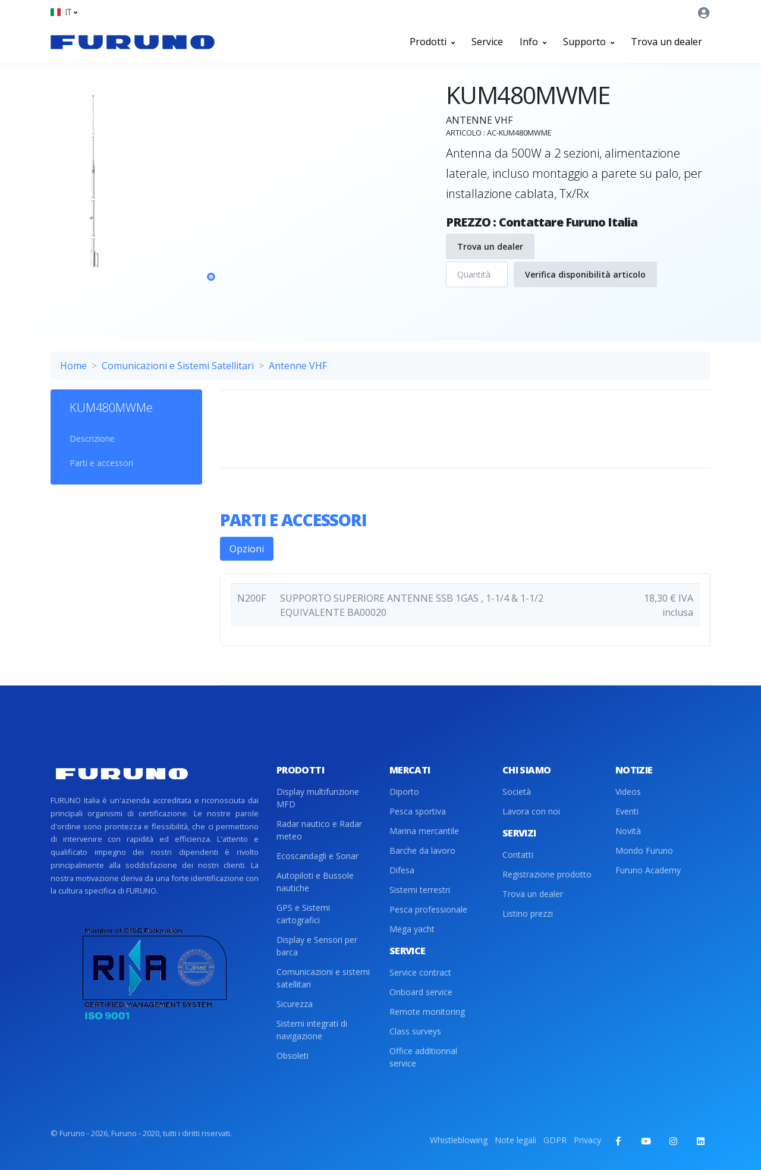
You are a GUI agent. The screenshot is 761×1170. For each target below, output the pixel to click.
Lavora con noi (531, 811)
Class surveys (415, 1031)
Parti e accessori (101, 462)
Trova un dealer (666, 41)
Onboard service (420, 992)
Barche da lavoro (422, 850)
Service (487, 41)
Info (533, 41)
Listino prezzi (527, 913)
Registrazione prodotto (547, 874)
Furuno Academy (648, 870)
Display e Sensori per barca (316, 946)
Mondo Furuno (644, 850)
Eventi (627, 811)
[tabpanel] (211, 196)
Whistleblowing (459, 1140)
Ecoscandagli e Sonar (317, 855)
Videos (628, 791)
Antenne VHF (298, 365)
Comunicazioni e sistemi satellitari (323, 978)
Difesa (401, 870)
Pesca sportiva (417, 811)
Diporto (404, 791)
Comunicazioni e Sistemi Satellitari (178, 365)
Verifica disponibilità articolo (585, 274)
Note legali (515, 1140)
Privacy (587, 1140)
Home (73, 365)
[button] (64, 12)
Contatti (517, 854)
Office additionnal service (423, 1057)
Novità (628, 830)
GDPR (555, 1140)
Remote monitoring (427, 1011)
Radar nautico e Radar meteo (319, 830)
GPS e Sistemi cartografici (303, 914)
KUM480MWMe (111, 408)
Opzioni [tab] (246, 548)
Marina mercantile (424, 830)
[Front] (133, 41)
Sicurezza (294, 1003)
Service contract (420, 972)
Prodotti (432, 41)
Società (516, 791)
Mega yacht (412, 929)
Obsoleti (292, 1055)
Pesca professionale (428, 909)
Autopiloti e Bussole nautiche (315, 882)
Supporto (588, 41)
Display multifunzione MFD (317, 798)
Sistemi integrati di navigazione (311, 1030)
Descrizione (92, 438)
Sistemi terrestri (419, 889)
